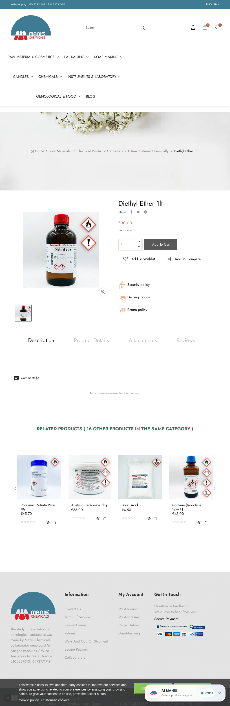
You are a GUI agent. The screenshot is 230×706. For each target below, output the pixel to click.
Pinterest (145, 212)
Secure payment (76, 649)
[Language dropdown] (212, 4)
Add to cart (160, 244)
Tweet (138, 212)
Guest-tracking (129, 633)
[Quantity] (127, 244)
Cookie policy (29, 700)
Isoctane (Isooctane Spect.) (186, 507)
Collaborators (74, 657)
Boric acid (130, 505)
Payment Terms (75, 625)
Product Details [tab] (91, 340)
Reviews (186, 340)
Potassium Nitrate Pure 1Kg (38, 507)
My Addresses (128, 617)
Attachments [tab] (143, 340)
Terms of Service (77, 617)
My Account (127, 609)
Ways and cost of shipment (86, 641)
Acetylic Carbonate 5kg (89, 505)
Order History (128, 625)
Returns (69, 633)
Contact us (72, 609)
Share (131, 212)
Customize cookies (55, 700)
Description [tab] (41, 340)
